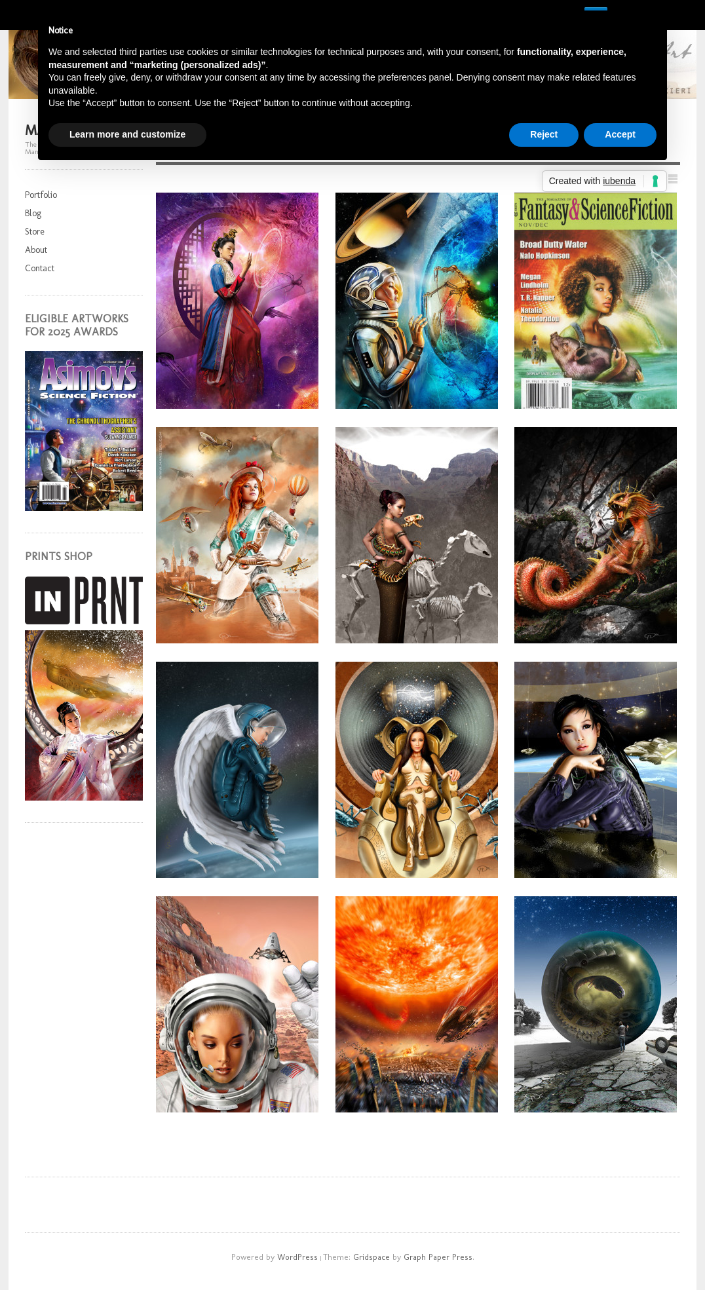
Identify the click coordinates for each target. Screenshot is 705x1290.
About (36, 250)
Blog (33, 213)
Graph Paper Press (438, 1257)
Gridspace (371, 1257)
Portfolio (41, 194)
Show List (672, 178)
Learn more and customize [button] (127, 134)
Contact (39, 268)
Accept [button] (620, 134)
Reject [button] (544, 134)
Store (35, 231)
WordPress (297, 1257)
